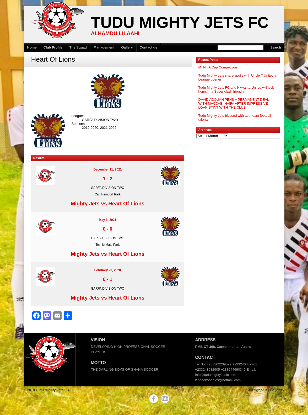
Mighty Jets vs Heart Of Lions (107, 203)
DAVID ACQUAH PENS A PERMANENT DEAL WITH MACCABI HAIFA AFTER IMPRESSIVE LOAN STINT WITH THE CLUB (233, 103)
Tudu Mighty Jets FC (180, 22)
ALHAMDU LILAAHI (115, 33)
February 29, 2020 (107, 270)
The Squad (78, 47)
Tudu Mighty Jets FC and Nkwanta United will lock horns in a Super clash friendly (236, 89)
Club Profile (53, 47)
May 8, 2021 (107, 220)
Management (104, 47)
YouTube (165, 398)
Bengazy (277, 390)
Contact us (148, 47)
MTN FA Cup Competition (217, 67)
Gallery (127, 47)
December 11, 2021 (107, 169)
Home (32, 47)
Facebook (153, 398)
